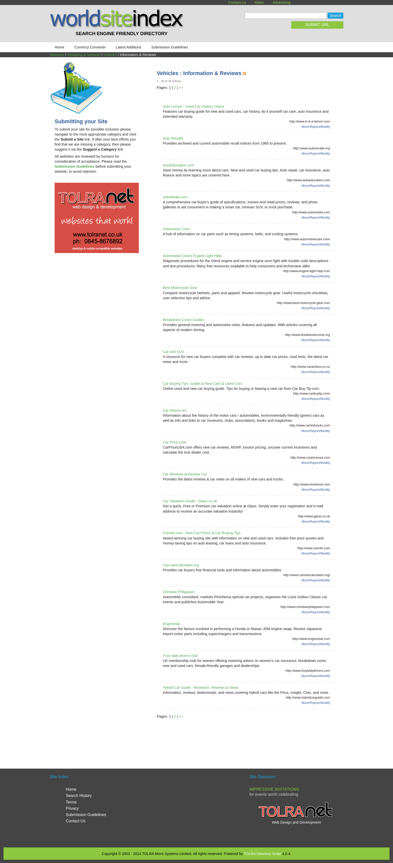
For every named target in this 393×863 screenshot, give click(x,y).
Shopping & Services (84, 55)
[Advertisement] (248, 737)
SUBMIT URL (317, 25)
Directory (57, 55)
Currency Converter (90, 47)
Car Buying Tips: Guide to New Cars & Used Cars (202, 384)
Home (59, 47)
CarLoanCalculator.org (181, 565)
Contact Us (237, 3)
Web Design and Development (296, 822)
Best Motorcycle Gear (180, 288)
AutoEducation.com (178, 165)
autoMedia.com (175, 197)
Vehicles (110, 55)
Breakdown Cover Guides (183, 320)
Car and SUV (173, 352)
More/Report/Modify (316, 127)
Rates (259, 3)
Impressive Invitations (274, 789)
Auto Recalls (173, 138)
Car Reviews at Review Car (185, 474)
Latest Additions (128, 47)
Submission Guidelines (169, 47)
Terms (71, 802)
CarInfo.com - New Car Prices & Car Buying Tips (202, 533)
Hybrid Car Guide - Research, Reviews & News (201, 688)
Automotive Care (176, 229)
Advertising (281, 3)
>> (181, 88)
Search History (79, 795)
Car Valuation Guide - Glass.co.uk (190, 501)
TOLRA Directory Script (262, 854)
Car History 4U (174, 410)
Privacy (72, 808)
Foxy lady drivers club (180, 656)
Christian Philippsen (179, 592)
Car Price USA (174, 442)
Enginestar (171, 624)
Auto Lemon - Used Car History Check (193, 106)
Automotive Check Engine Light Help (192, 256)
